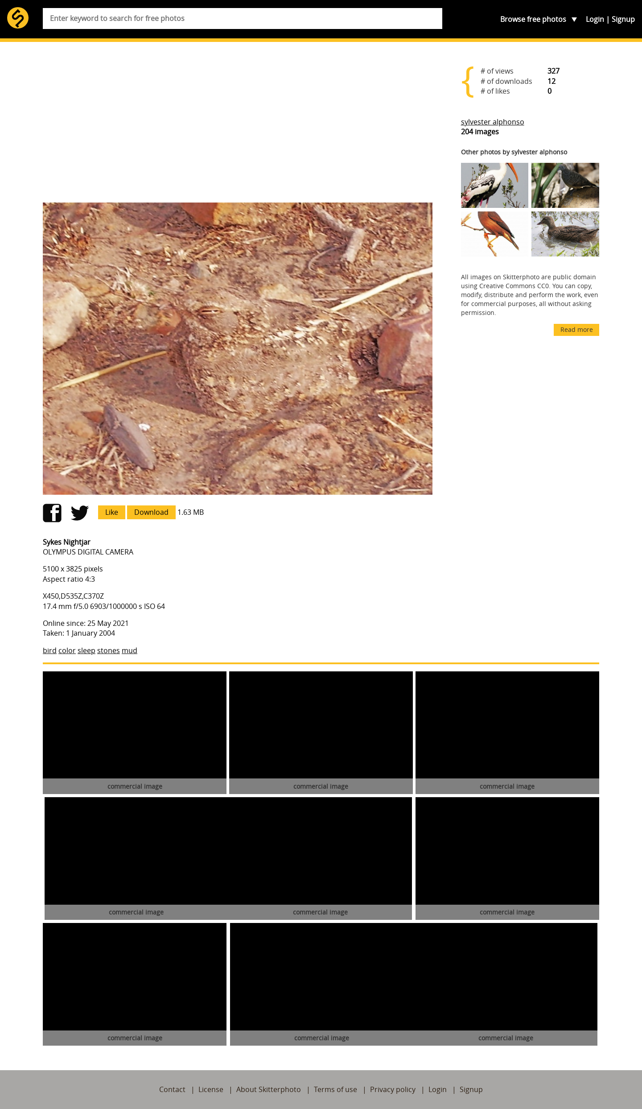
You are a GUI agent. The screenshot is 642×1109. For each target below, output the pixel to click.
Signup (623, 19)
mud (129, 650)
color (67, 650)
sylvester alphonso (492, 122)
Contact (172, 1089)
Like (111, 512)
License (210, 1089)
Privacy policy (393, 1089)
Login (595, 19)
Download (151, 512)
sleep (86, 650)
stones (108, 650)
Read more (576, 329)
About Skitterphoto (268, 1089)
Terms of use (335, 1089)
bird (50, 650)
